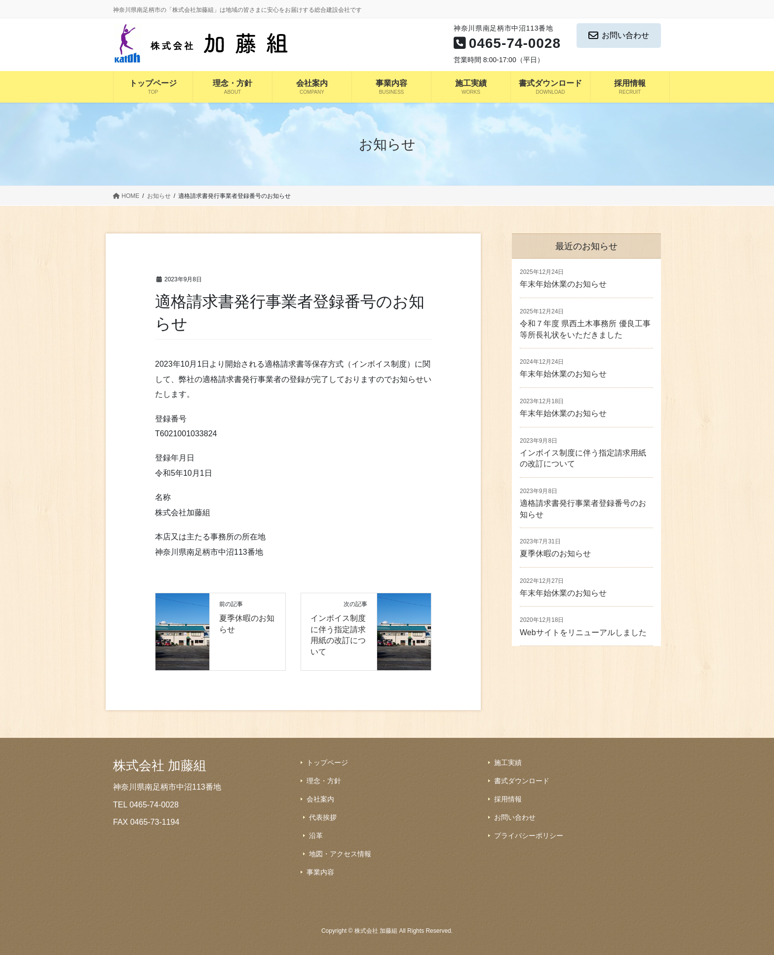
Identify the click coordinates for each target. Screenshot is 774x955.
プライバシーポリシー (528, 836)
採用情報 (508, 799)
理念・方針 (324, 781)
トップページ (327, 762)
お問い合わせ (618, 35)
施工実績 (508, 762)
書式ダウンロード (521, 781)
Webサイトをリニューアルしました (583, 632)
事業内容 (320, 872)
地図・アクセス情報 (340, 854)
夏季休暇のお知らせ (555, 553)
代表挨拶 (323, 817)
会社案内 (320, 799)
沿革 (316, 836)
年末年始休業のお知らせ (563, 284)
